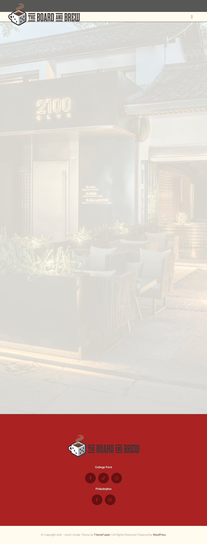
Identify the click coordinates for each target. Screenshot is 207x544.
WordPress (159, 535)
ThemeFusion (102, 535)
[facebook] (90, 478)
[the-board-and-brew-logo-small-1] (44, 5)
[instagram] (116, 478)
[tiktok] (103, 478)
